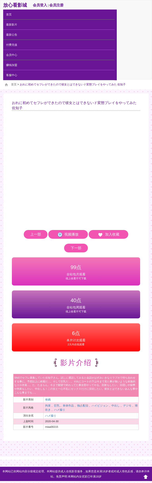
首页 (9, 14)
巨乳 (57, 405)
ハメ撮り (59, 409)
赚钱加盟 (11, 65)
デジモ (127, 405)
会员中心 (11, 54)
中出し (115, 405)
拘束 (48, 405)
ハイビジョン (100, 405)
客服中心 (11, 75)
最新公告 (11, 34)
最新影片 (11, 24)
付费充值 (11, 44)
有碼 (48, 399)
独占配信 (82, 405)
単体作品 (68, 405)
